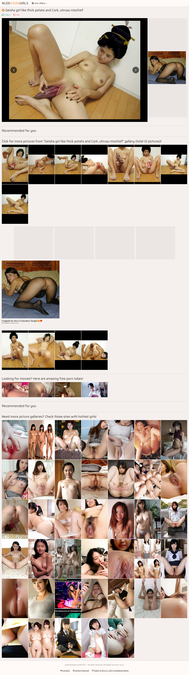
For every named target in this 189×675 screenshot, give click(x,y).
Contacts (65, 670)
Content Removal (81, 670)
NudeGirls (15, 3)
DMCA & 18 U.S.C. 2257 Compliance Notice (110, 670)
